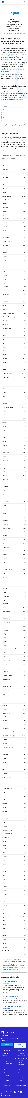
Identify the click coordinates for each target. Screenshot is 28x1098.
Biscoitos (21, 1083)
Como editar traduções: (12, 996)
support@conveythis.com (11, 969)
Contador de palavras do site (21, 1059)
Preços (7, 1058)
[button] (7, 1053)
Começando (21, 1053)
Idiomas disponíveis (7, 1063)
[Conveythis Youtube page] (21, 1092)
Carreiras (7, 1083)
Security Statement (21, 1085)
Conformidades (21, 1078)
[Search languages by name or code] (14, 155)
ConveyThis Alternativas (21, 1063)
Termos (21, 1075)
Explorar (7, 1066)
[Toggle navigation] (25, 2)
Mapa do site (7, 1085)
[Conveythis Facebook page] (15, 1092)
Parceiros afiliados (7, 1078)
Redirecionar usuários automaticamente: (10, 982)
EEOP (21, 1080)
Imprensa (7, 1080)
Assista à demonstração (20, 1045)
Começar (6, 1044)
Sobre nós (7, 1073)
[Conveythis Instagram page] (18, 1092)
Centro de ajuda (21, 1055)
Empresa (7, 1061)
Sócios (7, 1075)
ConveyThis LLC (5, 1096)
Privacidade (21, 1073)
